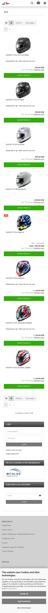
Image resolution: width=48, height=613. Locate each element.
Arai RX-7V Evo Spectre (15, 232)
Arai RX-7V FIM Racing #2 (16, 189)
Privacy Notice (11, 589)
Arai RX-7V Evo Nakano (15, 278)
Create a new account (14, 450)
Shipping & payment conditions (13, 547)
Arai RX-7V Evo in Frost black (17, 55)
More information (24, 608)
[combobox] (19, 23)
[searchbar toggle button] (32, 3)
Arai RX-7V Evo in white (15, 144)
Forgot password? (12, 454)
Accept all (24, 594)
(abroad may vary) (29, 61)
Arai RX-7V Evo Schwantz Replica (19, 323)
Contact (5, 543)
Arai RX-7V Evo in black (15, 100)
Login (24, 444)
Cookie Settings (7, 551)
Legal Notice (6, 525)
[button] (6, 23)
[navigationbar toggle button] (45, 3)
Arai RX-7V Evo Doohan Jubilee (18, 368)
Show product (24, 75)
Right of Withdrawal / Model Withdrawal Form (18, 534)
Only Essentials (24, 601)
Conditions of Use (8, 538)
